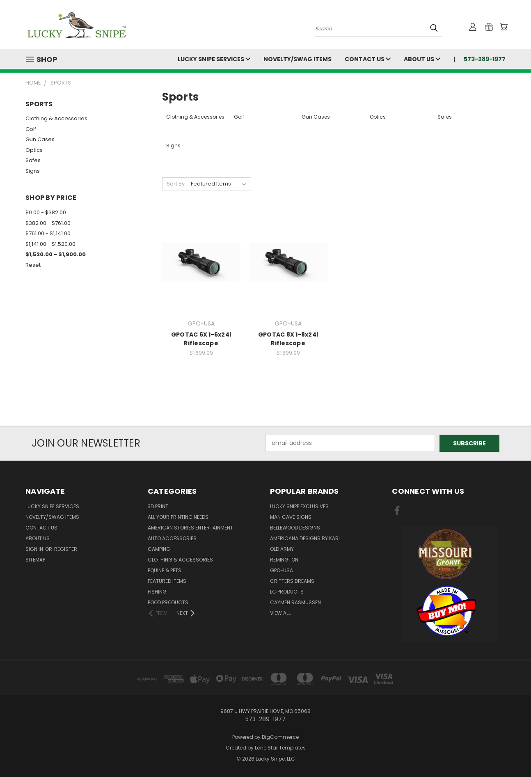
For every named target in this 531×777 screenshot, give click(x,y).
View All (280, 613)
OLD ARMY (282, 549)
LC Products (287, 591)
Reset (33, 265)
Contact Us (368, 59)
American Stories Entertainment (190, 527)
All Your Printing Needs (178, 516)
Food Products (168, 602)
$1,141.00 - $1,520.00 (50, 244)
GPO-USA (281, 570)
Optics (34, 150)
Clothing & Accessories (56, 118)
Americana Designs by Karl (305, 538)
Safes (33, 160)
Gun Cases (40, 139)
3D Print (158, 506)
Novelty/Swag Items (297, 59)
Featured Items (167, 581)
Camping (159, 549)
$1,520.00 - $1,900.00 (55, 254)
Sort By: (176, 184)
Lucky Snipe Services (214, 59)
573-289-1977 (485, 59)
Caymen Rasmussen (295, 602)
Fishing (157, 591)
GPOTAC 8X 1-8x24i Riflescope (288, 338)
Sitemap (35, 559)
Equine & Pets (164, 570)
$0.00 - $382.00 (45, 212)
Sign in (34, 549)
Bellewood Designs (295, 527)
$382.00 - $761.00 (48, 223)
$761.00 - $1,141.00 (48, 233)
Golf (30, 129)
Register (65, 549)
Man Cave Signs (290, 516)
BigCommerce (280, 736)
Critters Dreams (292, 581)
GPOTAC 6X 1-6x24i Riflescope (201, 338)
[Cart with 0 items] (503, 27)
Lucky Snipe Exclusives (299, 506)
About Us (422, 59)
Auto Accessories (172, 538)
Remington (284, 559)
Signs (32, 171)
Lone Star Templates (280, 747)
